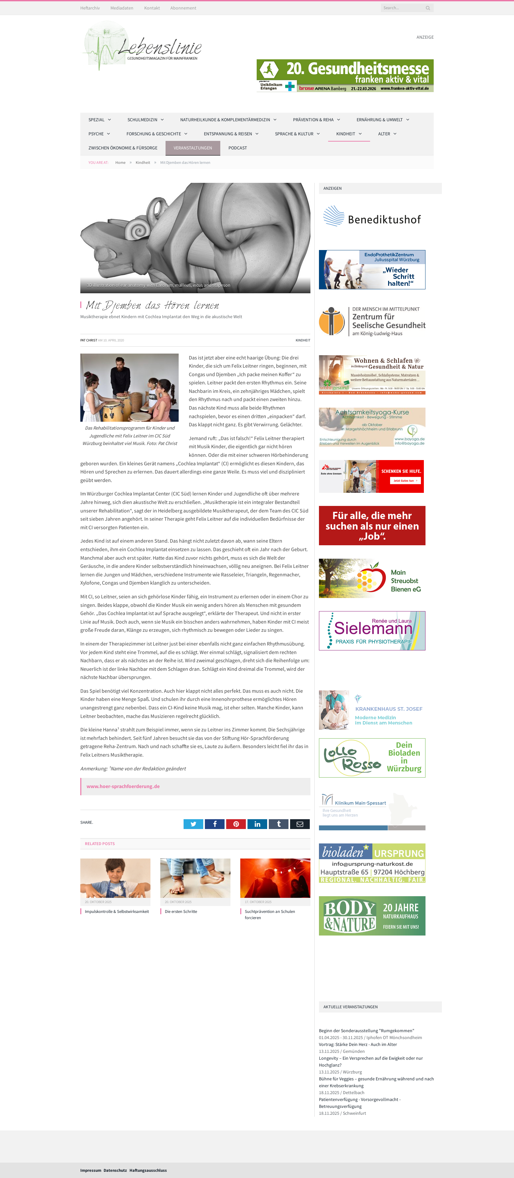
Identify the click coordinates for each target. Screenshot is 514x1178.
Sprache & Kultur (294, 134)
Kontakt (152, 8)
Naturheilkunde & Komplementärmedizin (225, 120)
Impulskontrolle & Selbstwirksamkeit (117, 911)
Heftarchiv (90, 8)
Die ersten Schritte (181, 911)
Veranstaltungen (193, 148)
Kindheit (345, 134)
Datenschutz (115, 1170)
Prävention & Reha (313, 120)
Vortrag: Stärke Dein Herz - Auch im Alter (358, 1044)
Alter (384, 134)
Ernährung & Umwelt (380, 120)
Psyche (96, 134)
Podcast (237, 148)
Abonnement (183, 8)
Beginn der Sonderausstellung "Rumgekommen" (366, 1030)
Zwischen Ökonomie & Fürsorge (123, 148)
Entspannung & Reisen (228, 134)
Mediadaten (121, 8)
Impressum (90, 1170)
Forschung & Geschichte (154, 134)
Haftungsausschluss (148, 1170)
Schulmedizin (142, 120)
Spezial (97, 120)
